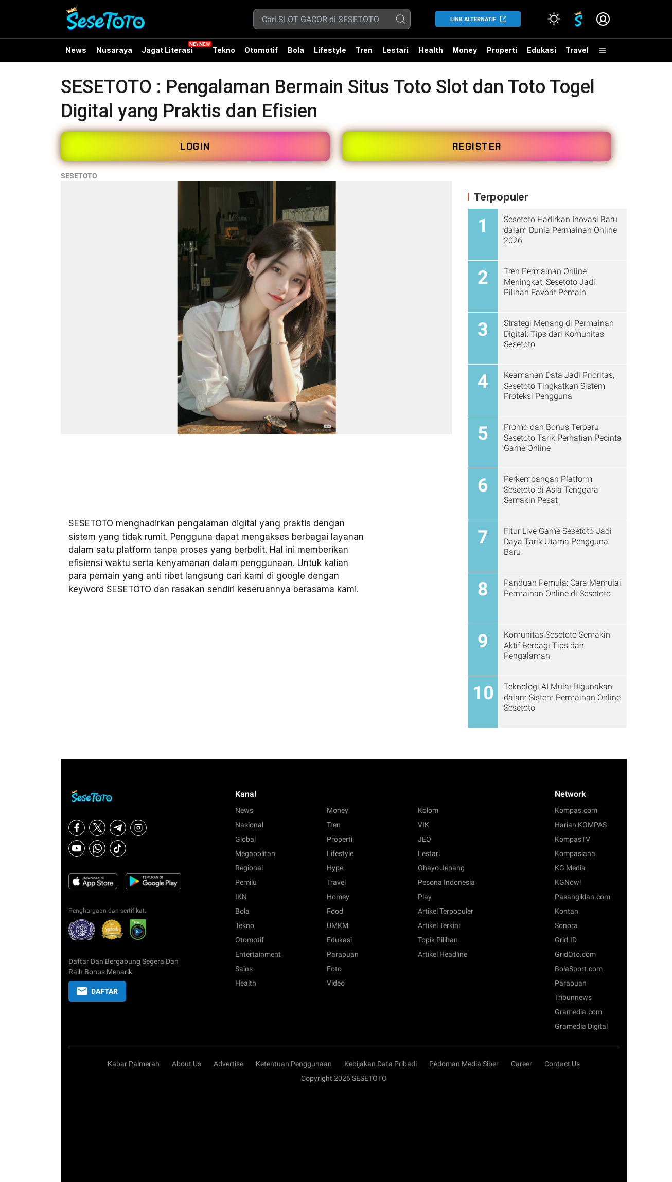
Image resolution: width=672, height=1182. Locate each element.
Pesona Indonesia (446, 882)
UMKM (337, 925)
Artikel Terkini (439, 925)
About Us (186, 1064)
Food (335, 911)
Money (464, 50)
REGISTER (477, 146)
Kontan (566, 911)
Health (430, 50)
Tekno (224, 50)
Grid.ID (566, 940)
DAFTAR (97, 991)
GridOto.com (575, 954)
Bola (296, 50)
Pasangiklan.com (582, 897)
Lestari (395, 54)
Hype (335, 868)
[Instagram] (138, 828)
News (75, 50)
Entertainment (258, 954)
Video (336, 983)
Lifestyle (330, 50)
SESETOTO (79, 176)
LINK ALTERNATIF (473, 19)
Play (425, 897)
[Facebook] (76, 828)
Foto (334, 969)
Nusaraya (114, 50)
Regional (249, 868)
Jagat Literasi (167, 50)
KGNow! (568, 882)
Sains (244, 969)
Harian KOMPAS (581, 825)
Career (521, 1064)
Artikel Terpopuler (445, 911)
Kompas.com (576, 810)
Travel (577, 50)
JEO (424, 839)
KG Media (570, 868)
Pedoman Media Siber (464, 1064)
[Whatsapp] (97, 848)
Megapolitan (255, 853)
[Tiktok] (118, 848)
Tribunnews (573, 997)
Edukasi (541, 50)
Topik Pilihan (438, 940)
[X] (97, 828)
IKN (241, 897)
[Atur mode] (553, 19)
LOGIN (195, 146)
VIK (423, 825)
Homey (338, 897)
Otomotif (261, 50)
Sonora (566, 925)
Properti (502, 50)
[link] (578, 19)
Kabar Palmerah (134, 1064)
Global (245, 839)
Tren (364, 50)
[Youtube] (76, 848)
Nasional (249, 825)
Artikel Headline (442, 954)
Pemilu (246, 882)
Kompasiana (575, 853)
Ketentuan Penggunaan (294, 1064)
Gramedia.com (578, 1012)
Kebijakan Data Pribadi (380, 1064)
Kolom (428, 810)
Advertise (228, 1064)
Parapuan (343, 954)
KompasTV (572, 839)
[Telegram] (118, 828)
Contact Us (562, 1064)
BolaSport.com (579, 969)
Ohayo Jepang (441, 868)
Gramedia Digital (581, 1026)
